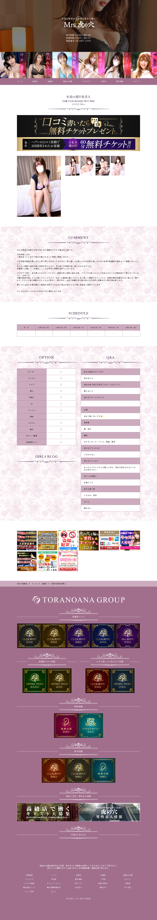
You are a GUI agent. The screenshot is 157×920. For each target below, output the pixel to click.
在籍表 (103, 875)
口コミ (54, 891)
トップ (54, 875)
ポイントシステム (54, 883)
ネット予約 (29, 891)
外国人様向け (103, 883)
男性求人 (103, 887)
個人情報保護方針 (54, 887)
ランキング (29, 879)
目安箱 (127, 883)
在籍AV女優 (128, 875)
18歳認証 (29, 875)
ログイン (127, 879)
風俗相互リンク (29, 887)
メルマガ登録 (29, 883)
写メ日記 (128, 887)
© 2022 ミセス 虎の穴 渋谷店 (78, 898)
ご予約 (103, 879)
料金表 (54, 879)
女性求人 (78, 887)
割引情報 (78, 879)
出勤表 (78, 875)
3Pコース (78, 883)
